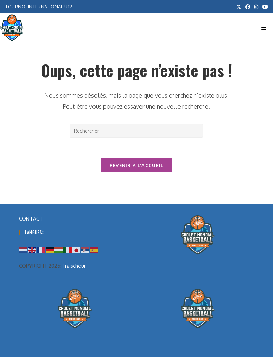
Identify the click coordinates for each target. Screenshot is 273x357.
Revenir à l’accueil (137, 165)
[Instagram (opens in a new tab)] (256, 6)
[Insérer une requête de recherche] (136, 131)
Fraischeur (74, 266)
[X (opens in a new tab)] (238, 6)
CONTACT (31, 218)
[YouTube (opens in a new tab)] (264, 6)
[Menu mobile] (263, 27)
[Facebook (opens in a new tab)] (247, 6)
